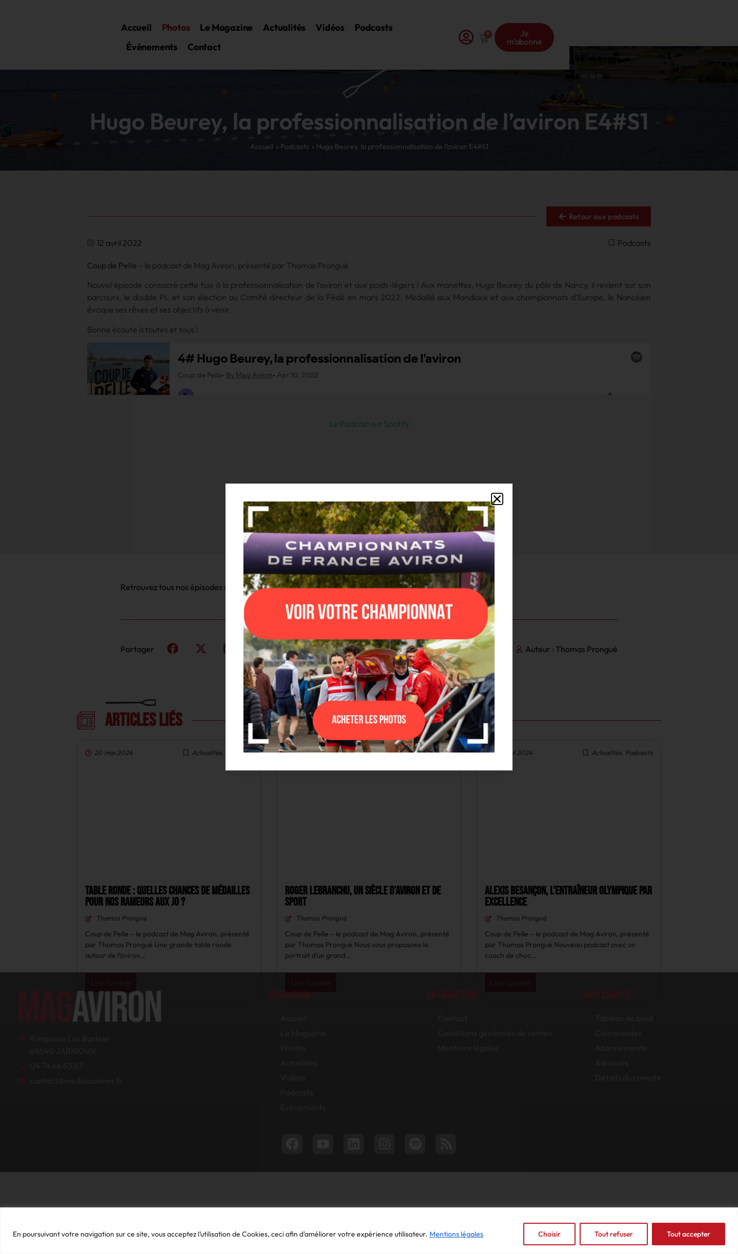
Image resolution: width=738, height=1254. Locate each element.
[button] (497, 499)
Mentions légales (456, 1234)
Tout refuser (613, 1234)
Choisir (549, 1234)
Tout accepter (688, 1234)
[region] (369, 1230)
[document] (369, 627)
